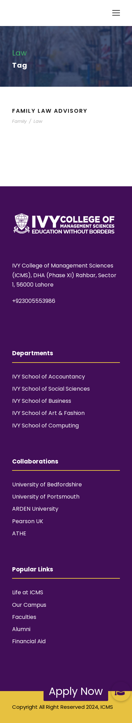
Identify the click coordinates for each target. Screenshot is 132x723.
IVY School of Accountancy (48, 377)
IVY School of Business (41, 401)
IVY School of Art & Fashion (48, 413)
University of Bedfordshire (47, 484)
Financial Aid (29, 641)
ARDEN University (35, 509)
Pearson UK (27, 521)
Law (38, 121)
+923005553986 (33, 301)
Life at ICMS (27, 592)
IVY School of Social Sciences (51, 389)
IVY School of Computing (45, 425)
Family (19, 121)
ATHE (19, 533)
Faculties (24, 617)
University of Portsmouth (45, 497)
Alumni (21, 629)
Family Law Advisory (49, 111)
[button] (121, 691)
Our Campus (29, 605)
